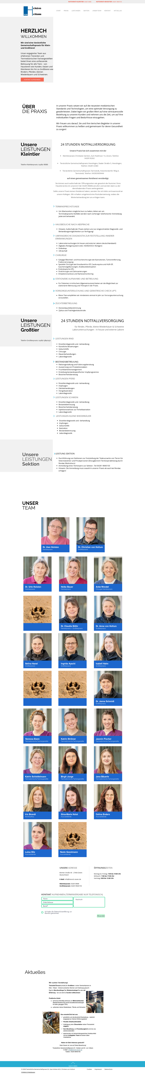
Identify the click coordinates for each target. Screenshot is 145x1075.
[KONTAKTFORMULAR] (32, 80)
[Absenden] (101, 916)
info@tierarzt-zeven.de (73, 879)
